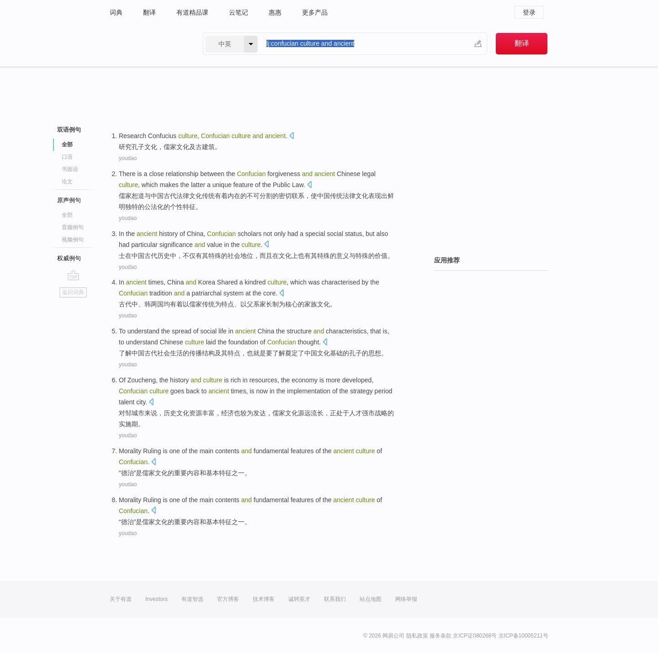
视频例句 (73, 239)
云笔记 (238, 12)
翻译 (149, 12)
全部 (67, 144)
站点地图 (371, 599)
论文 (67, 181)
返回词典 (73, 292)
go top (73, 274)
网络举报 (406, 599)
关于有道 (121, 599)
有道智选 (192, 599)
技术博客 (264, 599)
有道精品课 (192, 12)
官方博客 (228, 599)
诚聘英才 (299, 599)
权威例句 (69, 258)
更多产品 (315, 12)
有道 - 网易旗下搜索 (147, 43)
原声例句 (69, 200)
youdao (128, 158)
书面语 (70, 169)
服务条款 (440, 636)
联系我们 (335, 599)
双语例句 (69, 129)
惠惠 (275, 12)
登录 (529, 12)
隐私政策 (417, 636)
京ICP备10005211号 (523, 636)
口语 (67, 157)
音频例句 (73, 227)
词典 (116, 12)
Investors (156, 599)
